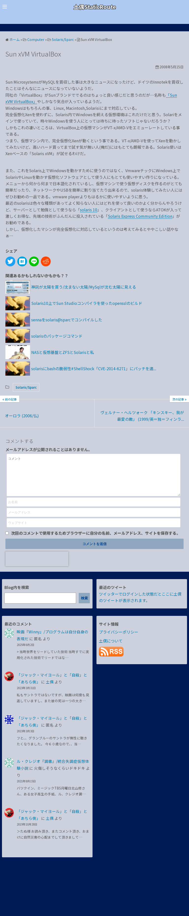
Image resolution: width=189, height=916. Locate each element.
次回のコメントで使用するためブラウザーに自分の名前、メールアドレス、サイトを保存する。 (95, 540)
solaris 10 (88, 210)
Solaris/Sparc (26, 387)
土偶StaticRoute (94, 6)
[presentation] (36, 566)
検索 (84, 605)
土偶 (50, 689)
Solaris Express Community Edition (140, 216)
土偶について (111, 648)
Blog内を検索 (16, 595)
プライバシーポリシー (118, 639)
